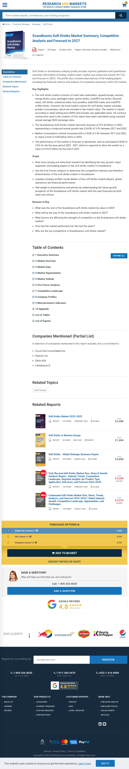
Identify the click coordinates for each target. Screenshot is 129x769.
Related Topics (10, 86)
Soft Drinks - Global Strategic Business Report (74, 454)
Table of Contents (12, 77)
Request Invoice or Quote (64, 561)
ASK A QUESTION (64, 591)
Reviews (8, 711)
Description (9, 72)
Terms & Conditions (76, 751)
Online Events (108, 711)
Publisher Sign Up (109, 702)
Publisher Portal (109, 706)
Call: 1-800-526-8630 (64, 583)
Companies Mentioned (14, 81)
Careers (8, 706)
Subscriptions (43, 715)
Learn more (84, 763)
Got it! (105, 763)
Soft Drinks (40, 390)
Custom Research (45, 711)
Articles (105, 715)
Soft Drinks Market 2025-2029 (65, 416)
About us (8, 702)
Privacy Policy (59, 751)
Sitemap (47, 751)
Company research (45, 706)
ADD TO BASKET (64, 553)
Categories (41, 702)
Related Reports (11, 91)
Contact (73, 702)
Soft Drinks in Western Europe (65, 435)
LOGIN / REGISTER (76, 711)
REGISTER (108, 659)
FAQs (71, 706)
